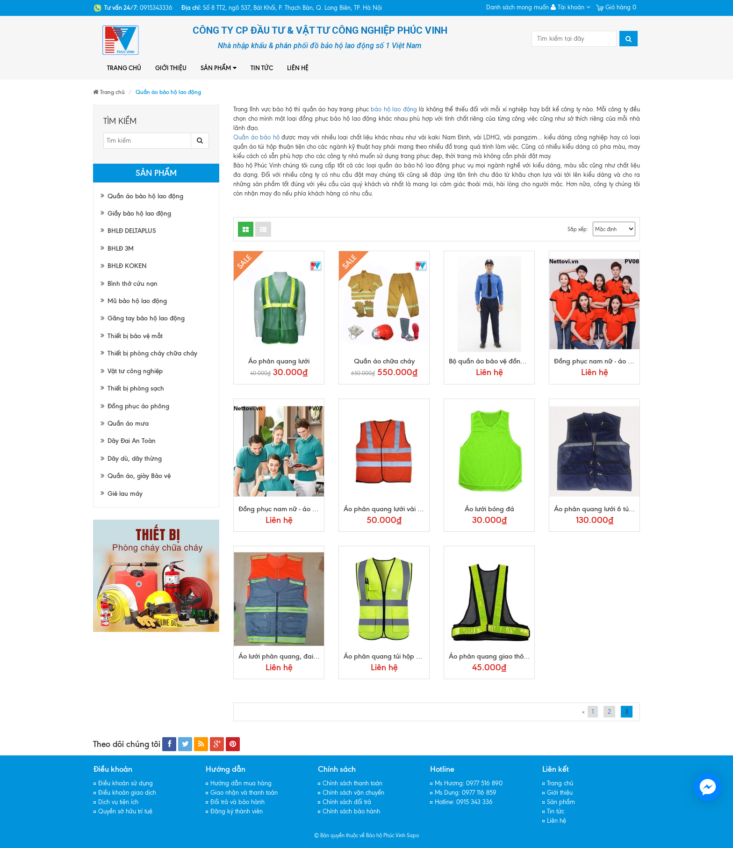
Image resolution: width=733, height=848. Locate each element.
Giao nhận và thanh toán (244, 792)
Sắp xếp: (578, 229)
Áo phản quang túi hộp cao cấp (392, 656)
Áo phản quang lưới (278, 361)
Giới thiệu (171, 68)
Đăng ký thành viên (236, 811)
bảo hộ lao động (394, 109)
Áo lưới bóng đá (489, 509)
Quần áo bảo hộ (256, 137)
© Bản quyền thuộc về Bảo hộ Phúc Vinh (359, 835)
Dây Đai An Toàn (128, 441)
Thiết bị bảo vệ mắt (135, 336)
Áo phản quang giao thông (490, 656)
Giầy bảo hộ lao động (139, 213)
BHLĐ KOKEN (124, 266)
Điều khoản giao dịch (127, 792)
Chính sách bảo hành (351, 811)
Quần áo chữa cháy (384, 361)
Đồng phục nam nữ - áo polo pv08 (606, 361)
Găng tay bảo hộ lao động (143, 318)
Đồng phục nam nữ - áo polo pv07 (290, 509)
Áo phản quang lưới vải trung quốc (397, 509)
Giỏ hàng (616, 7)
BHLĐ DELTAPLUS (132, 231)
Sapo (413, 835)
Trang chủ (124, 68)
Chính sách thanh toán (352, 783)
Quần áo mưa (125, 424)
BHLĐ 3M (121, 249)
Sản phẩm (219, 68)
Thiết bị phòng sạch (136, 388)
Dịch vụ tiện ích (118, 801)
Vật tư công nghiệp (132, 371)
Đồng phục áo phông (135, 406)
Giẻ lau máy (125, 494)
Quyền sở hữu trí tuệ (125, 811)
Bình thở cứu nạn (129, 284)
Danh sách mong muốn (517, 7)
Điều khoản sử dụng (125, 783)
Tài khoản (570, 7)
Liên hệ (298, 68)
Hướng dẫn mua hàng (241, 783)
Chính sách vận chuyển (353, 792)
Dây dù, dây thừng (131, 459)
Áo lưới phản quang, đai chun (284, 656)
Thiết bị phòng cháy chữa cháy (152, 353)
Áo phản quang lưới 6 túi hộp (599, 509)
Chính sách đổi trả (347, 801)
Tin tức (262, 68)
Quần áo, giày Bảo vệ (136, 476)
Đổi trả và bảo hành (237, 801)
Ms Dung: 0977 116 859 (465, 792)
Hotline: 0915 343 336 (464, 801)
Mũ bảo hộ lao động (137, 301)
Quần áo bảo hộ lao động (145, 196)
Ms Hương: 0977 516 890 (469, 783)
